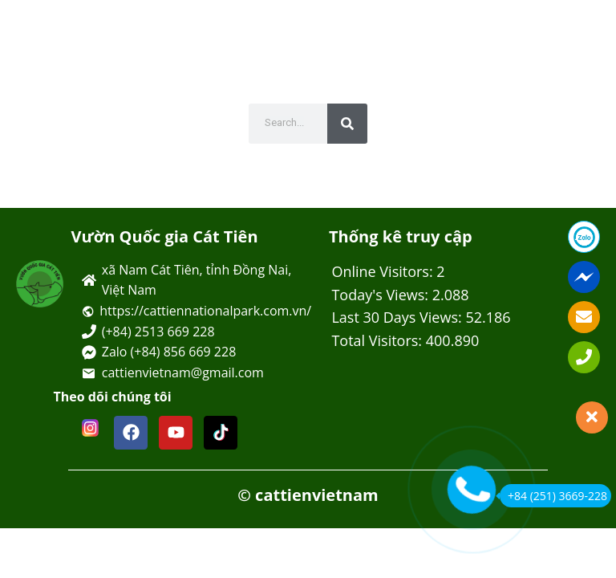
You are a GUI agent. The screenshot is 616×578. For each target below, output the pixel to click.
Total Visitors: (378, 340)
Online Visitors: (383, 271)
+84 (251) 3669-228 (553, 495)
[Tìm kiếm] (347, 124)
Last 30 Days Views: (398, 317)
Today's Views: (381, 294)
